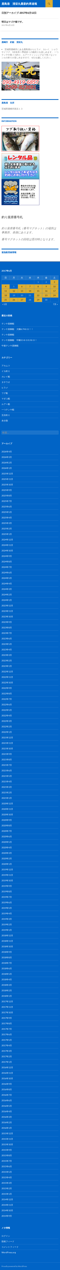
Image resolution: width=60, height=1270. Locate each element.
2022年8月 (7, 693)
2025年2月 (7, 528)
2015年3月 (7, 1183)
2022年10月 (7, 682)
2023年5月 (7, 644)
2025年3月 (7, 523)
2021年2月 (7, 792)
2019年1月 (7, 930)
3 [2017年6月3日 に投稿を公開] (54, 282)
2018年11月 (7, 941)
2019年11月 (7, 875)
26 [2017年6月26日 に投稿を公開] (14, 299)
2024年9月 (7, 556)
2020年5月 (7, 842)
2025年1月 (7, 534)
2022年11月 (7, 677)
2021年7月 (7, 765)
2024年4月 (7, 583)
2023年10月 (7, 616)
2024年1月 (7, 600)
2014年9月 (7, 1216)
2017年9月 (7, 1018)
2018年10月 (7, 946)
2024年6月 (7, 572)
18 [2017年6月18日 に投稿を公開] (5, 295)
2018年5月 (7, 974)
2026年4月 (7, 451)
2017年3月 (7, 1051)
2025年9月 (7, 490)
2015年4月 (7, 1177)
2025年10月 (7, 484)
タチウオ (6, 382)
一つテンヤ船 (8, 409)
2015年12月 (7, 1133)
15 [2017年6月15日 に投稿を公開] (38, 291)
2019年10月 (7, 880)
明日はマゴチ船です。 (13, 21)
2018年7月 (7, 963)
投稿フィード (8, 1241)
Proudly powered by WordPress (14, 1266)
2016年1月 (7, 1128)
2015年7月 (7, 1161)
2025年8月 (7, 495)
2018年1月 (7, 996)
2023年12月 (7, 605)
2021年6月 (7, 770)
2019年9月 (7, 886)
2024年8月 (7, 561)
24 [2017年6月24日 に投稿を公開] (54, 295)
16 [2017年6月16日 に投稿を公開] (46, 291)
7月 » (55, 304)
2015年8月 (7, 1155)
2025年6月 (7, 506)
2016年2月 (7, 1122)
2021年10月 (7, 748)
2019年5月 (7, 908)
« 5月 (4, 304)
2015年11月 (7, 1139)
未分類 (5, 420)
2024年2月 (7, 594)
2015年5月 (7, 1172)
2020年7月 (7, 831)
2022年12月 (7, 671)
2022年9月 (7, 688)
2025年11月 (7, 479)
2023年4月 (7, 649)
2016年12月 (7, 1067)
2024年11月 (7, 545)
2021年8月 (7, 759)
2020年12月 (7, 803)
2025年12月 (7, 473)
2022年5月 (7, 710)
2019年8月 (7, 891)
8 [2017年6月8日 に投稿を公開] (38, 286)
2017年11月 (7, 1007)
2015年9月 (7, 1150)
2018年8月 (7, 957)
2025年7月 (7, 501)
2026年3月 (7, 457)
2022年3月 (7, 721)
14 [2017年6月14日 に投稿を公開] (30, 291)
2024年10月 (7, 550)
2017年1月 (7, 1062)
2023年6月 (7, 638)
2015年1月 (7, 1194)
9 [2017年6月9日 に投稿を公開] (46, 286)
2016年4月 (7, 1111)
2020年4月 (7, 847)
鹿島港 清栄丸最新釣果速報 (19, 3)
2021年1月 (7, 798)
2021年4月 (7, 781)
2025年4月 (7, 517)
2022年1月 (7, 732)
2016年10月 (7, 1078)
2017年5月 (7, 1040)
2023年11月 (7, 611)
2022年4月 (7, 715)
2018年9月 (7, 952)
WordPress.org (9, 1252)
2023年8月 (7, 627)
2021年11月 (7, 743)
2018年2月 (7, 990)
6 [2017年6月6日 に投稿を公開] (21, 286)
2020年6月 (7, 836)
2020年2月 (7, 858)
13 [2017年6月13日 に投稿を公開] (22, 291)
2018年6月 (7, 968)
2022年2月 (7, 726)
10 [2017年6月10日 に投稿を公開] (54, 286)
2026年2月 (7, 462)
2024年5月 (7, 578)
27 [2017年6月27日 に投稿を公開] (22, 299)
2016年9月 (7, 1084)
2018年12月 (7, 935)
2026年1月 (7, 468)
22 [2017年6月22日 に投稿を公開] (38, 295)
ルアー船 (6, 404)
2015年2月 (7, 1188)
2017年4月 (7, 1045)
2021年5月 (7, 776)
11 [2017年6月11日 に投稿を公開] (5, 291)
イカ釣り (6, 371)
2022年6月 (7, 704)
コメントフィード (10, 1247)
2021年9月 (7, 754)
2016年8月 (7, 1089)
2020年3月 (7, 853)
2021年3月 (7, 787)
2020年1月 (7, 864)
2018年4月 (7, 979)
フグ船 (5, 393)
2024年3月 (7, 589)
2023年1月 (7, 666)
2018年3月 (7, 985)
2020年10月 (7, 814)
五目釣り (6, 415)
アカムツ (6, 365)
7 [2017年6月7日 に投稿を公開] (30, 286)
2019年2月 (7, 924)
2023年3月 (7, 655)
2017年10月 (7, 1012)
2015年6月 (7, 1166)
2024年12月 (7, 539)
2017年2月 (7, 1056)
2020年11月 (7, 809)
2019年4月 (7, 913)
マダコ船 (6, 398)
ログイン (6, 1236)
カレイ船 (6, 376)
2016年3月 (7, 1117)
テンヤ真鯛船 (8, 323)
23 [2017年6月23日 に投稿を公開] (46, 295)
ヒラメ (5, 387)
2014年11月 (7, 1205)
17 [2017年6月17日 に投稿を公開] (54, 291)
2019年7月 (7, 897)
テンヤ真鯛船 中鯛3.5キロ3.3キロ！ (19, 340)
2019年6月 (7, 902)
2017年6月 (7, 1034)
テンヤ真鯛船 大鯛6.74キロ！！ (17, 329)
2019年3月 (7, 919)
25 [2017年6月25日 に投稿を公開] (5, 299)
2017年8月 (7, 1023)
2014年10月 (7, 1210)
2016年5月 (7, 1106)
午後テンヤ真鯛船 (10, 345)
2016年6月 (7, 1100)
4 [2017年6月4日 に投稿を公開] (5, 286)
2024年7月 (7, 567)
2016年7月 (7, 1095)
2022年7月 (7, 699)
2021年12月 (7, 737)
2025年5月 (7, 512)
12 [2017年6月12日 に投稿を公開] (14, 291)
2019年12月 (7, 869)
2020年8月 (7, 825)
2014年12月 (7, 1199)
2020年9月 (7, 820)
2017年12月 (7, 1001)
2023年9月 (7, 622)
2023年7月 (7, 633)
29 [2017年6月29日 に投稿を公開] (38, 299)
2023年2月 (7, 660)
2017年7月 (7, 1029)
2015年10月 (7, 1144)
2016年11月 (7, 1073)
